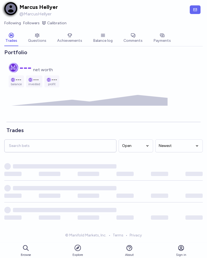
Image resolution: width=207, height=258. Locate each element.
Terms (118, 235)
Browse (26, 251)
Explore (78, 250)
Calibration (54, 23)
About (129, 251)
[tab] (11, 38)
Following (12, 23)
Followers (31, 23)
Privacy (136, 235)
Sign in (181, 251)
